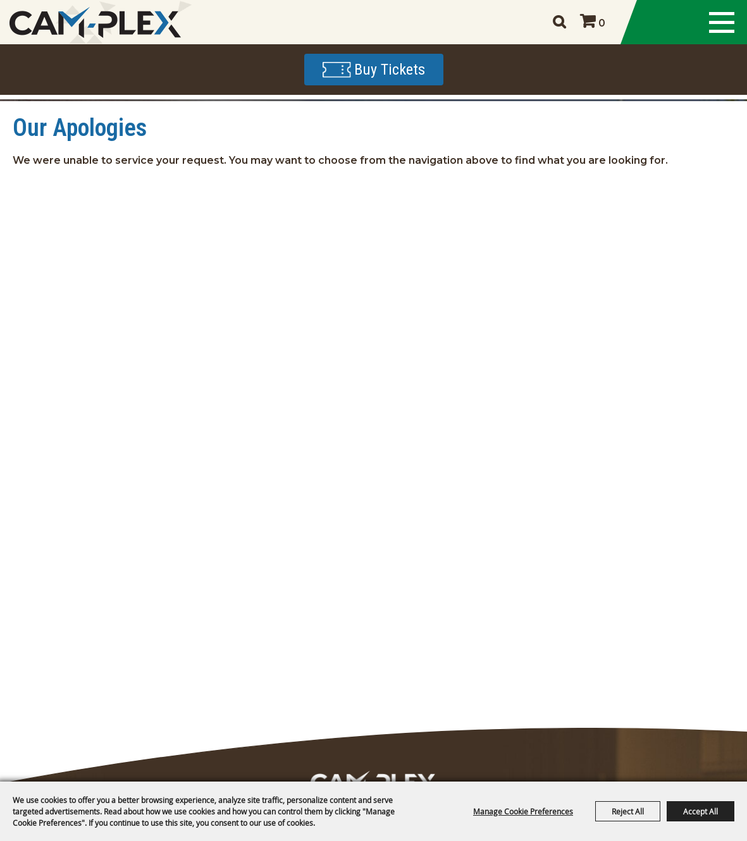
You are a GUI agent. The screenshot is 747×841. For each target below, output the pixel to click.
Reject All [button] (628, 811)
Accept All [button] (700, 811)
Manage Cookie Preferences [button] (523, 811)
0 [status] (601, 23)
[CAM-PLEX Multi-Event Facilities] (95, 22)
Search (559, 22)
